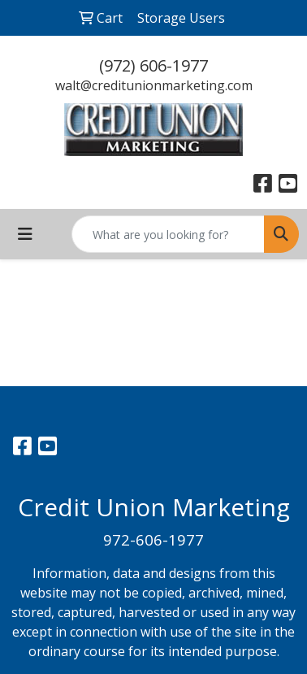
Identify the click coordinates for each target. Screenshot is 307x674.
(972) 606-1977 (153, 65)
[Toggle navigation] (25, 234)
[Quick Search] (168, 234)
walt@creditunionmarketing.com (154, 85)
